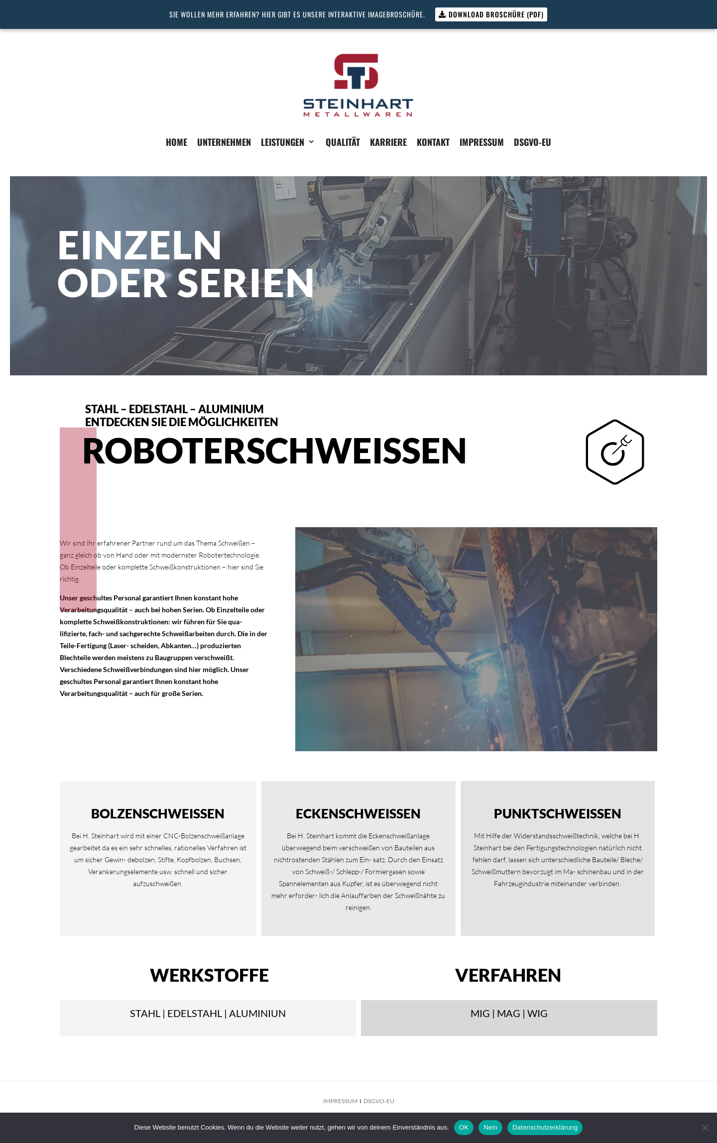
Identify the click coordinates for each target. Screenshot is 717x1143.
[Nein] (705, 1128)
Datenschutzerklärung (545, 1127)
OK (464, 1127)
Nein (490, 1127)
